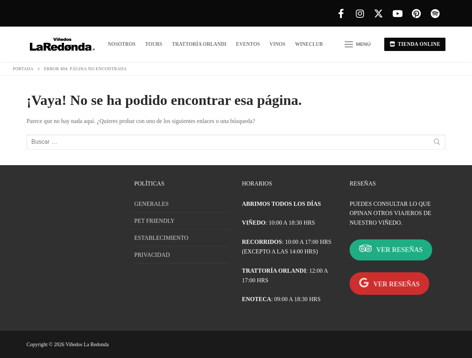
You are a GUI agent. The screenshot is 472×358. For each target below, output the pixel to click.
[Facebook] (341, 13)
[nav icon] (357, 44)
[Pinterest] (416, 13)
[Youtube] (397, 13)
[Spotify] (435, 13)
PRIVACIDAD (152, 255)
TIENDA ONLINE (415, 44)
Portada (23, 69)
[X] (378, 13)
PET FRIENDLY (154, 221)
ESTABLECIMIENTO (161, 238)
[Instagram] (359, 13)
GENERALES (151, 204)
